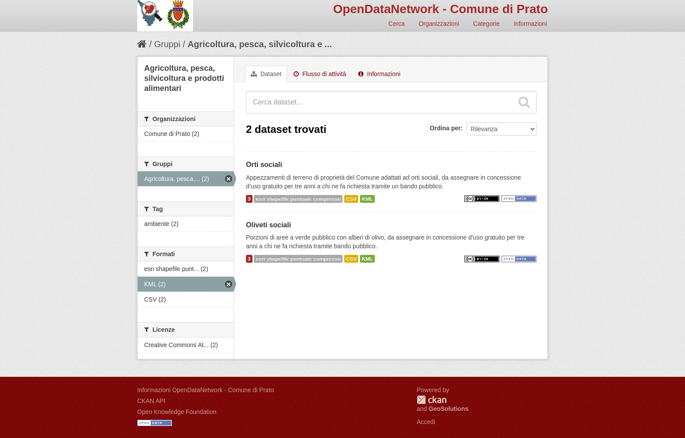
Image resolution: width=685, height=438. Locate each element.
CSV (351, 199)
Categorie (486, 23)
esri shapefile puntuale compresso (298, 199)
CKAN (431, 399)
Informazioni (530, 23)
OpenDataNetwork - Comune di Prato (440, 9)
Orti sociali (264, 164)
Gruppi (167, 44)
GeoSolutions (448, 408)
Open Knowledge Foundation (176, 411)
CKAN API (151, 400)
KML (367, 199)
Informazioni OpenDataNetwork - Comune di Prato (205, 389)
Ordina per (445, 128)
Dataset (266, 73)
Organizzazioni (439, 23)
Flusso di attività (320, 73)
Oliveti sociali (268, 225)
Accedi (426, 421)
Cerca (396, 23)
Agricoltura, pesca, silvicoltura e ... (259, 44)
